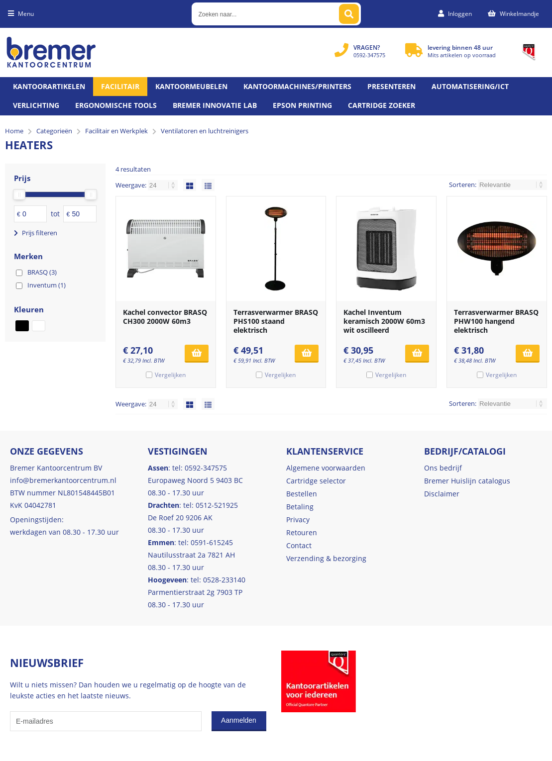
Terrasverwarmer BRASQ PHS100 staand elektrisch (275, 321)
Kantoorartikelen (49, 86)
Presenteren (391, 86)
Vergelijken (170, 375)
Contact (299, 545)
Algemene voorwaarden (325, 468)
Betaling (300, 506)
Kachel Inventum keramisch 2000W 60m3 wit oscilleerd (384, 321)
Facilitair (120, 86)
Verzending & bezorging (326, 558)
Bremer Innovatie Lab (215, 105)
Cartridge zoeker (381, 105)
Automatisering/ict (470, 86)
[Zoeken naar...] (349, 14)
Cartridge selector (316, 480)
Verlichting (36, 105)
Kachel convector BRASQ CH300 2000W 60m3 (165, 316)
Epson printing (302, 105)
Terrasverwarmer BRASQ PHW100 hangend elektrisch (496, 321)
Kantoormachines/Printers (297, 86)
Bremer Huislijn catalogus (467, 480)
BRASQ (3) (42, 272)
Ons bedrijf (443, 468)
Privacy (298, 519)
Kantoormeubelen (191, 86)
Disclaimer (441, 493)
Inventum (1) (46, 285)
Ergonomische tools (116, 105)
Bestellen (301, 493)
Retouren (301, 532)
